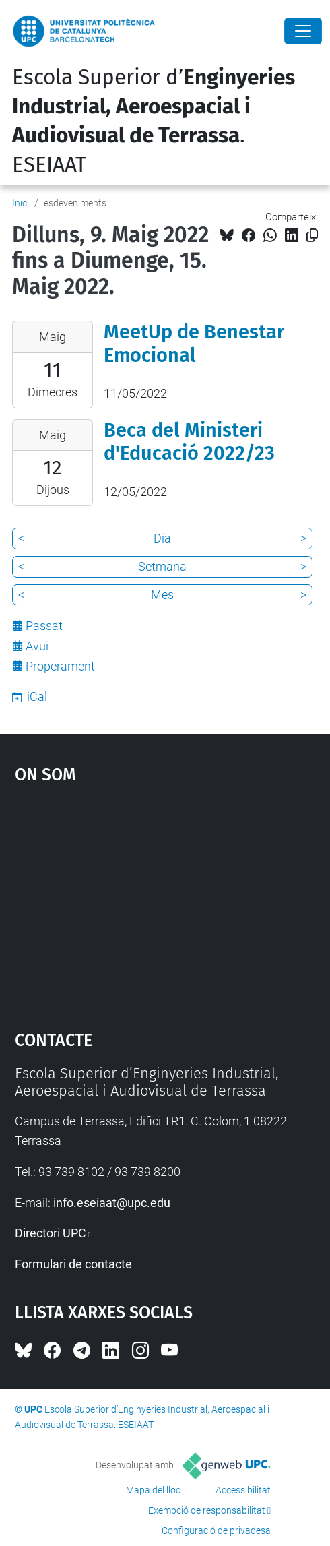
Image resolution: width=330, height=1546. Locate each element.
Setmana (162, 566)
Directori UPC (50, 1233)
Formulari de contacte (73, 1264)
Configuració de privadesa (216, 1530)
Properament (60, 666)
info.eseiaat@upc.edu (111, 1203)
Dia (162, 538)
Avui (37, 646)
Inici (20, 202)
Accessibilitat (243, 1490)
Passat (44, 626)
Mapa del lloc (153, 1490)
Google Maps (165, 900)
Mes (162, 595)
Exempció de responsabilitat (206, 1510)
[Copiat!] (312, 235)
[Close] (303, 31)
